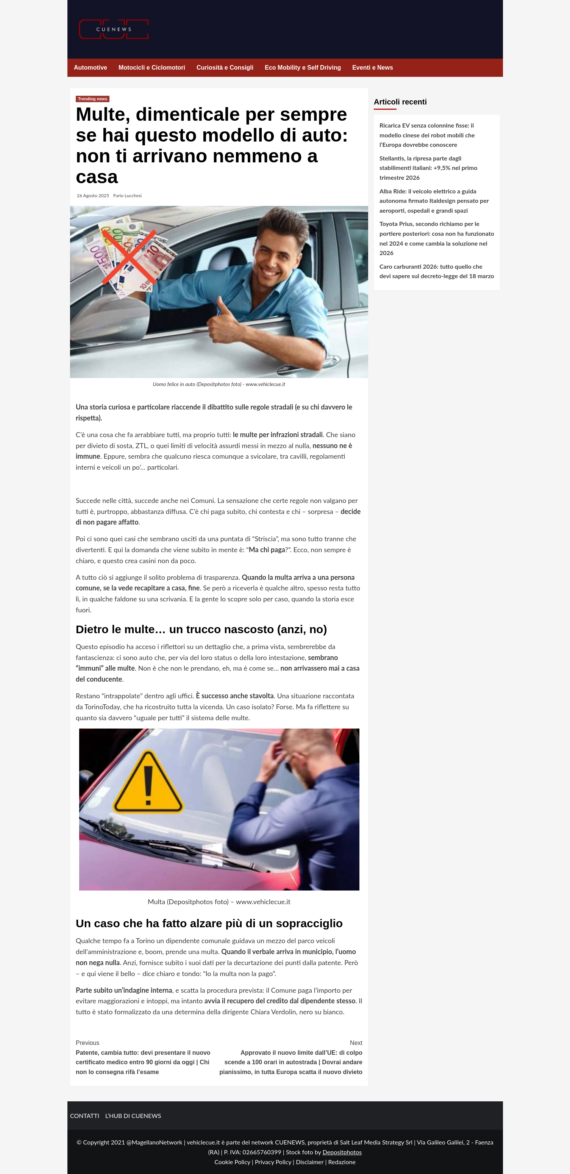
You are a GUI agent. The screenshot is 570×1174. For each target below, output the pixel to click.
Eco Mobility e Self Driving (303, 67)
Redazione (341, 1161)
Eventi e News (372, 67)
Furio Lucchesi (127, 195)
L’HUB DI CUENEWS (133, 1115)
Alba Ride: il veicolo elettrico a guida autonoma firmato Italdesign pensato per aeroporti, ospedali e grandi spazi (434, 200)
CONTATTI (84, 1115)
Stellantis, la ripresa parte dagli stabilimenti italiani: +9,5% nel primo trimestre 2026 (428, 167)
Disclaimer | (312, 1161)
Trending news (92, 99)
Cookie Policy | (234, 1161)
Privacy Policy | (275, 1161)
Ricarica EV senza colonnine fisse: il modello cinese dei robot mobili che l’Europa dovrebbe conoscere (427, 134)
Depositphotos (342, 1151)
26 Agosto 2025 (93, 195)
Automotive (90, 67)
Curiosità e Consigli (225, 67)
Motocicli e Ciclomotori (152, 67)
